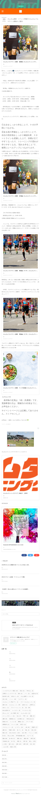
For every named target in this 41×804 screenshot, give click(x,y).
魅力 (11, 752)
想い (27, 715)
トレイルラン (16, 718)
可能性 (12, 737)
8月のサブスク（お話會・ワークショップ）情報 (13, 584)
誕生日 (24, 712)
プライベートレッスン (17, 715)
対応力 (23, 732)
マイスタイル (26, 718)
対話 (22, 698)
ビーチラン (19, 735)
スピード (30, 743)
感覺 (5, 726)
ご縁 (27, 735)
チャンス (14, 732)
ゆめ (24, 740)
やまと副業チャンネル (27, 704)
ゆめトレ (6, 715)
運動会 (21, 729)
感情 (5, 737)
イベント (12, 707)
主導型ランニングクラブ (9, 701)
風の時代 (6, 704)
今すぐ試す (21, 6)
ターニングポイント (9, 723)
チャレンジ (33, 740)
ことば (5, 754)
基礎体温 (12, 726)
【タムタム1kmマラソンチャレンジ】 (18, 659)
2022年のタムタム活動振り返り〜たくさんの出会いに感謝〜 (16, 572)
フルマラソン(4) (4, 431)
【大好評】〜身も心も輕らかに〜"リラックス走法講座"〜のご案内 (17, 597)
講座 (5, 712)
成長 (18, 752)
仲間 (33, 746)
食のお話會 (6, 718)
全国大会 (35, 701)
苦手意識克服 (20, 743)
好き (32, 752)
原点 (33, 737)
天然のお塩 (30, 726)
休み (19, 723)
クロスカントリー (8, 735)
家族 (5, 740)
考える (11, 743)
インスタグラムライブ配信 (10, 698)
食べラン (20, 737)
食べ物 (12, 746)
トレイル (13, 729)
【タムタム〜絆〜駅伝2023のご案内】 (18, 673)
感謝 (26, 746)
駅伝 (20, 701)
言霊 (25, 749)
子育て (25, 723)
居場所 (34, 735)
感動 (32, 723)
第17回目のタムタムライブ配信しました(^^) (19, 680)
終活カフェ (15, 704)
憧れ (27, 737)
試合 (5, 707)
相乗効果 (6, 732)
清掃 (19, 749)
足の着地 (21, 726)
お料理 (32, 712)
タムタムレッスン (14, 712)
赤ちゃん (6, 721)
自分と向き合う (14, 740)
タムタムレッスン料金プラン (10, 709)
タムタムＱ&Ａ (25, 721)
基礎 (19, 746)
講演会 (5, 729)
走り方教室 (15, 721)
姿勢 (25, 752)
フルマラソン (22, 707)
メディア (29, 729)
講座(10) (9, 431)
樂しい (32, 749)
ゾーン (26, 701)
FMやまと (30, 698)
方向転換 (6, 749)
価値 (5, 746)
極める (13, 754)
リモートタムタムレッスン (27, 709)
